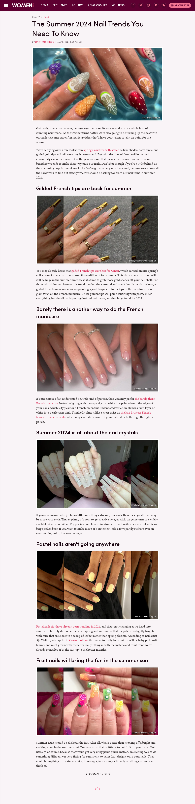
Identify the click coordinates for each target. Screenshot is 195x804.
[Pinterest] (140, 5)
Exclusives (60, 5)
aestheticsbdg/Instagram (145, 389)
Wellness (118, 5)
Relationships (97, 5)
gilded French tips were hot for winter (95, 270)
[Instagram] (148, 5)
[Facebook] (133, 5)
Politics (77, 5)
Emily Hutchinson (44, 42)
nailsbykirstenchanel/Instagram (142, 261)
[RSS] (163, 5)
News (44, 5)
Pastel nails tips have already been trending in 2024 (68, 626)
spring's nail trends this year (101, 150)
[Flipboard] (156, 5)
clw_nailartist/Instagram (145, 617)
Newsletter (180, 5)
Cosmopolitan (78, 640)
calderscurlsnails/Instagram (144, 733)
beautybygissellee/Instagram (143, 505)
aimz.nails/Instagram (151, 118)
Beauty (36, 17)
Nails (46, 17)
